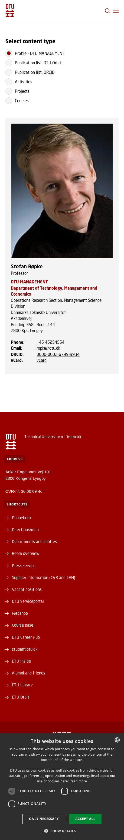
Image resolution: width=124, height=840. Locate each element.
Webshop (20, 613)
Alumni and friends (28, 672)
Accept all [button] (85, 818)
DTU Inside (21, 661)
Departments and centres (34, 541)
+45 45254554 (50, 342)
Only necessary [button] (44, 818)
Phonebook (21, 517)
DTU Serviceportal (28, 601)
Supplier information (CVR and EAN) (43, 577)
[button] (116, 11)
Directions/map (25, 529)
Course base (22, 625)
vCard (42, 360)
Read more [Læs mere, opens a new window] (78, 781)
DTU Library (22, 684)
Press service (23, 565)
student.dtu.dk (24, 649)
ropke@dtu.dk (48, 348)
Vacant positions (27, 589)
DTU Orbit (20, 697)
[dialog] (62, 786)
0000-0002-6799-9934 (58, 354)
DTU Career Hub (26, 637)
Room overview (26, 553)
